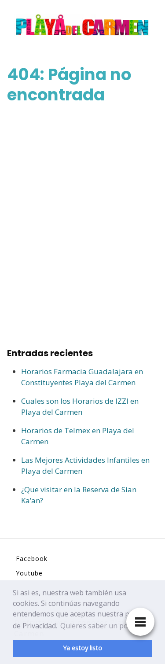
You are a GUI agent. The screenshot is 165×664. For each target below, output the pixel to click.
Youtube (29, 573)
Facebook (32, 558)
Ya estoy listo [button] (82, 648)
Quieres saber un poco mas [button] (105, 626)
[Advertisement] (82, 225)
